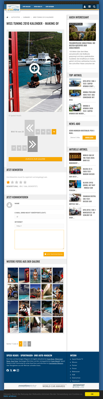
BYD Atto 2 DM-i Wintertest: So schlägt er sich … (82, 214)
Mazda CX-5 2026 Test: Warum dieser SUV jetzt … (81, 173)
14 (43, 131)
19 (24, 148)
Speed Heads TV (77, 359)
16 (54, 131)
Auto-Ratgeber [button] (50, 6)
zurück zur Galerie (35, 159)
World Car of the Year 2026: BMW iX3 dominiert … (82, 159)
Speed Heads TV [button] (38, 6)
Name (17, 203)
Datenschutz (76, 378)
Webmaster (76, 372)
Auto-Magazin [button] (26, 6)
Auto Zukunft (55, 361)
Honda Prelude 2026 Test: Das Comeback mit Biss (82, 96)
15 (48, 131)
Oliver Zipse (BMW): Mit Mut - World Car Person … (82, 186)
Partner (74, 365)
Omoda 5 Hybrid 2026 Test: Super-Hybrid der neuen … (81, 110)
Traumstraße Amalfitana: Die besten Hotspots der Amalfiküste (82, 45)
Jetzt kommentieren (54, 254)
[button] (13, 72)
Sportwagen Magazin (56, 363)
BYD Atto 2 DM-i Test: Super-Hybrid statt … (89, 83)
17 (14, 148)
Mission (74, 362)
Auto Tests (14, 361)
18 (19, 148)
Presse (74, 368)
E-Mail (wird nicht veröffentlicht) (30, 213)
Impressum (76, 381)
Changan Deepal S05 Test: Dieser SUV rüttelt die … (82, 200)
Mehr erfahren (10, 396)
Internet (19, 222)
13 (38, 131)
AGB (73, 375)
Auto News (50, 359)
